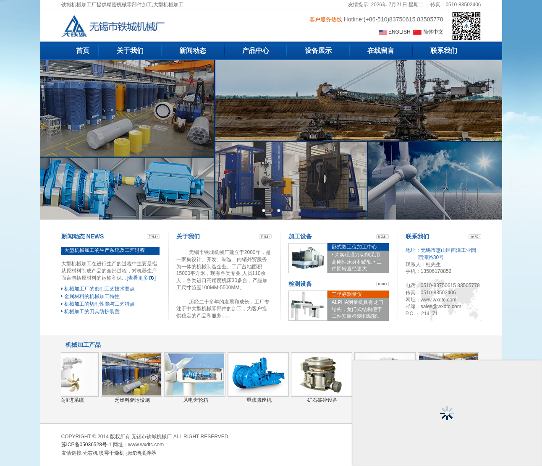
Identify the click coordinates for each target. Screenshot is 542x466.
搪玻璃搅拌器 (141, 453)
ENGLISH (395, 32)
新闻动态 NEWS (82, 236)
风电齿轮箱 (195, 400)
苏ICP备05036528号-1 (86, 445)
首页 (82, 50)
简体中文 (428, 32)
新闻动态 (192, 50)
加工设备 (300, 236)
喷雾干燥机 (111, 453)
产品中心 (255, 50)
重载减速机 (259, 400)
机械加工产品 (83, 344)
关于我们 (130, 50)
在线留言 (380, 50)
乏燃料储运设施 (132, 400)
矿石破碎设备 (322, 400)
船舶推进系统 (69, 400)
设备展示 (318, 50)
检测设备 (300, 283)
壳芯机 (90, 453)
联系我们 (443, 50)
